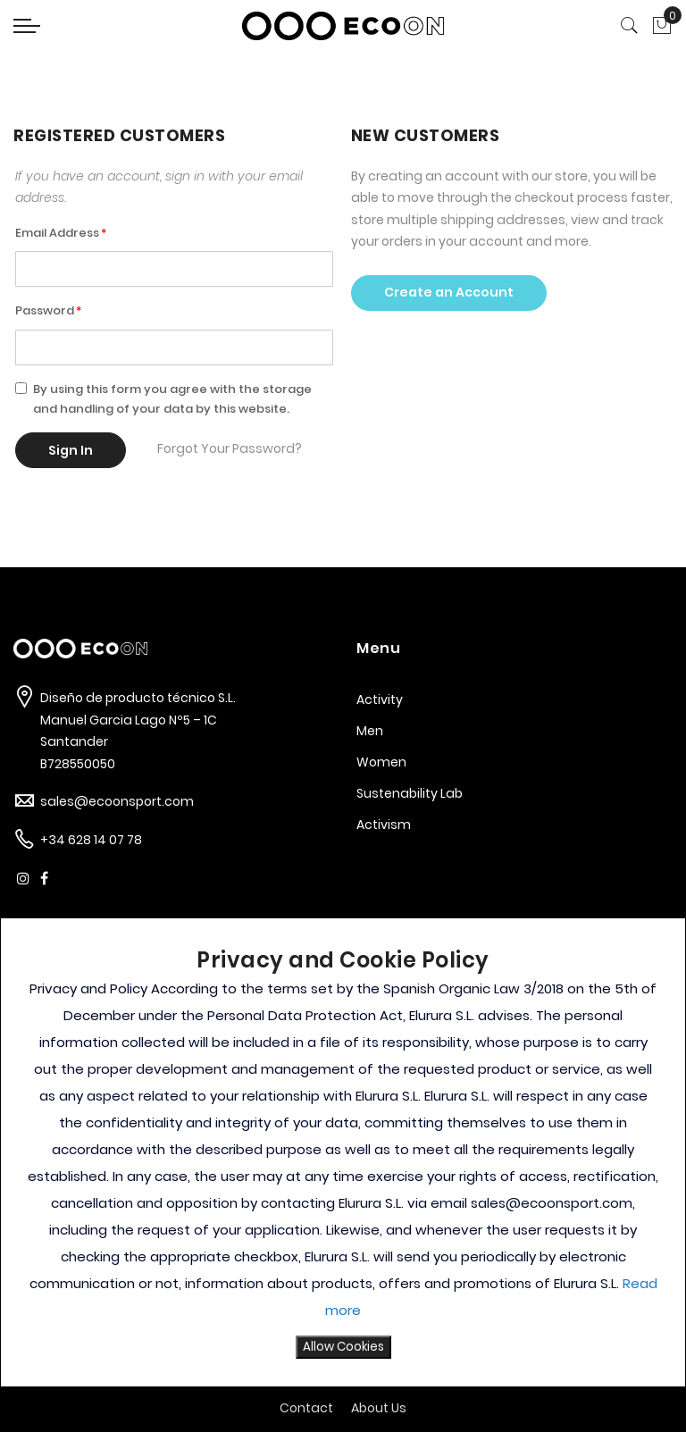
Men (369, 731)
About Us (378, 1408)
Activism (383, 824)
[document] (343, 1152)
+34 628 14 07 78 (91, 840)
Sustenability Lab (409, 793)
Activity (379, 699)
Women (381, 762)
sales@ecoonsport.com (117, 801)
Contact (306, 1408)
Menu (378, 648)
